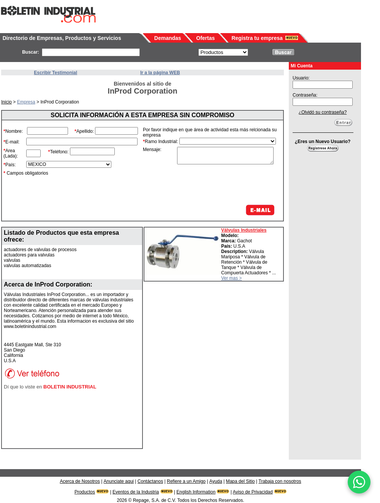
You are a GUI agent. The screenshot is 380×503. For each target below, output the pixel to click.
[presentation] (218, 184)
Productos (84, 492)
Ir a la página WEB (160, 72)
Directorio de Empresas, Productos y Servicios (62, 38)
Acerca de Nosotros (80, 481)
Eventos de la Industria (135, 492)
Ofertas (205, 38)
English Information (195, 492)
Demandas (167, 38)
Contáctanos (150, 481)
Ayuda (215, 481)
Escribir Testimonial (55, 72)
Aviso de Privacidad (253, 492)
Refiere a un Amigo (186, 481)
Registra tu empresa (257, 38)
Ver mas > (231, 278)
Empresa (26, 102)
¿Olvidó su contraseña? (323, 112)
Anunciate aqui (119, 481)
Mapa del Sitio (240, 481)
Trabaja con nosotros (279, 481)
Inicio (6, 102)
